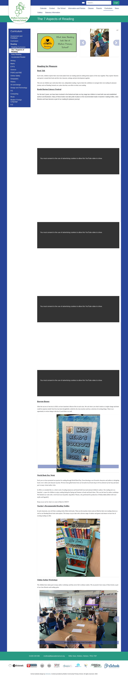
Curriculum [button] (108, 8)
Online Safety (15, 76)
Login (116, 3)
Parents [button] (99, 8)
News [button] (117, 8)
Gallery (39, 12)
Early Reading (16, 54)
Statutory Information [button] (52, 12)
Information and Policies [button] (76, 8)
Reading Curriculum (18, 47)
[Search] (97, 3)
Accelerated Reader (18, 57)
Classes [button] (91, 8)
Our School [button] (62, 8)
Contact (52, 8)
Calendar (43, 8)
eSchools (48, 674)
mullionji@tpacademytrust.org (54, 656)
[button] (83, 43)
